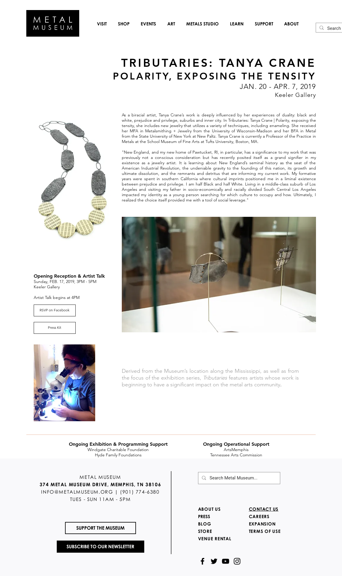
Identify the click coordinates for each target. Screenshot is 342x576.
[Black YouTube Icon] (225, 561)
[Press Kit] (55, 328)
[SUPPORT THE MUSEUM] (100, 528)
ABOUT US (209, 509)
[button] (101, 23)
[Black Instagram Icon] (237, 561)
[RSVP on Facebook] (55, 310)
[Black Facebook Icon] (202, 561)
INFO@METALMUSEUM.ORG (77, 492)
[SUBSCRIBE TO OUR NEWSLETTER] (100, 547)
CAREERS (259, 516)
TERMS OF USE (265, 531)
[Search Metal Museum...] (239, 478)
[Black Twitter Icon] (214, 561)
